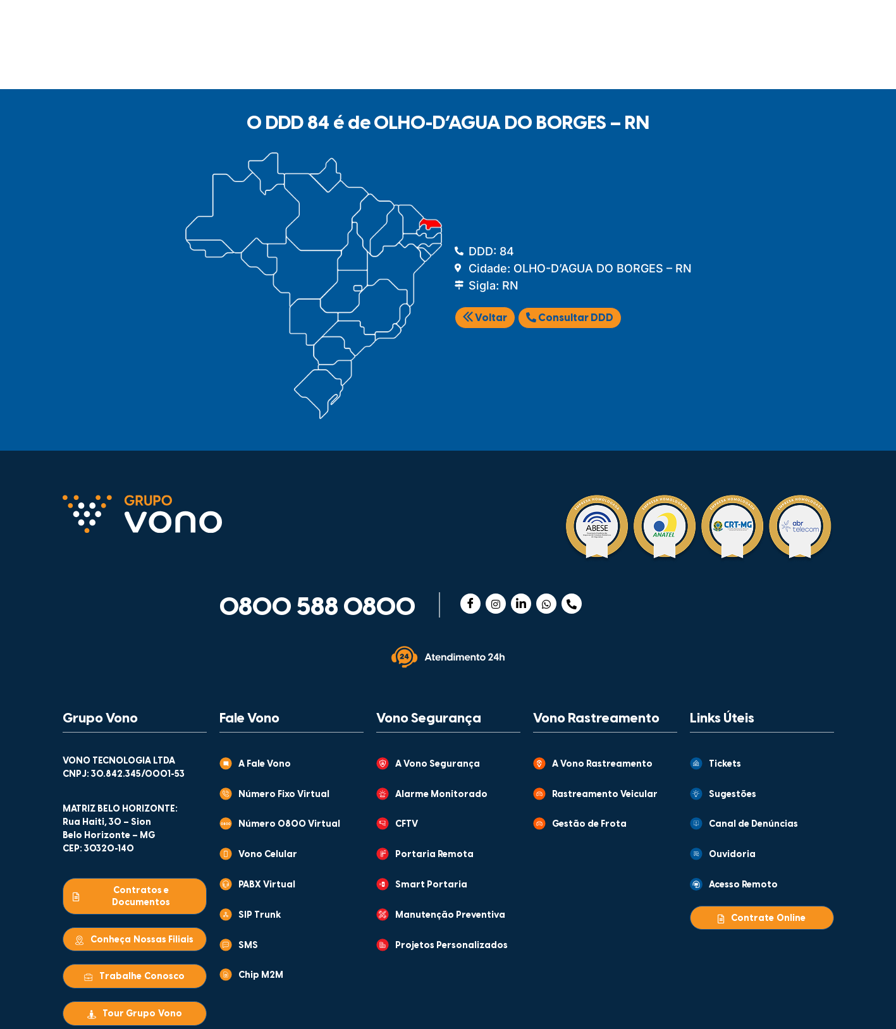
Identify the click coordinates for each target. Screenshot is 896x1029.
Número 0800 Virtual (289, 824)
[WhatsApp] (546, 604)
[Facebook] (470, 604)
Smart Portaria (431, 885)
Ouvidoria (732, 855)
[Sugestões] (696, 794)
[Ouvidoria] (696, 854)
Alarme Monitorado (441, 795)
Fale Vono (249, 719)
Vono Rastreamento (596, 719)
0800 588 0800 (317, 608)
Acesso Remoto (743, 885)
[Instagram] (496, 604)
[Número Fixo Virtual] (225, 794)
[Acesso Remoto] (696, 884)
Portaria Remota (434, 855)
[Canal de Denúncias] (696, 823)
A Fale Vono (264, 764)
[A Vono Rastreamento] (539, 763)
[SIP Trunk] (225, 914)
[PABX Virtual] (225, 884)
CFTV (406, 824)
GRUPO (311, 22)
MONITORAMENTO (526, 65)
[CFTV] (382, 823)
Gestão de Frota (589, 824)
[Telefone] (572, 604)
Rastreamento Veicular (605, 795)
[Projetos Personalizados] (382, 945)
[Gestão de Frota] (539, 823)
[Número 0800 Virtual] (225, 823)
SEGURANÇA (259, 65)
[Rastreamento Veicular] (539, 794)
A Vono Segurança (437, 764)
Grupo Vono (100, 719)
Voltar (485, 318)
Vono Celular (267, 855)
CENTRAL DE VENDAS (679, 22)
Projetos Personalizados (451, 946)
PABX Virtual (266, 885)
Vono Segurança (428, 719)
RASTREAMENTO (385, 65)
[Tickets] (696, 763)
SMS (248, 946)
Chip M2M (260, 975)
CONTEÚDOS (425, 22)
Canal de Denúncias (753, 824)
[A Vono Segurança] (382, 763)
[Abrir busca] (817, 63)
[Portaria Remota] (382, 854)
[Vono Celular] (225, 854)
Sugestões (732, 795)
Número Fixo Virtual (283, 795)
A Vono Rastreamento (602, 764)
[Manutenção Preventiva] (382, 914)
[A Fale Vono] (225, 763)
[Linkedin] (521, 604)
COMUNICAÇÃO (133, 65)
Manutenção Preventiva (450, 915)
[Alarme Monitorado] (382, 794)
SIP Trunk (259, 915)
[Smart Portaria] (382, 884)
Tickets (725, 764)
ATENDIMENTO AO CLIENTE (554, 22)
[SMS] (225, 945)
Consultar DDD (569, 318)
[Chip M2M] (225, 974)
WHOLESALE (657, 65)
